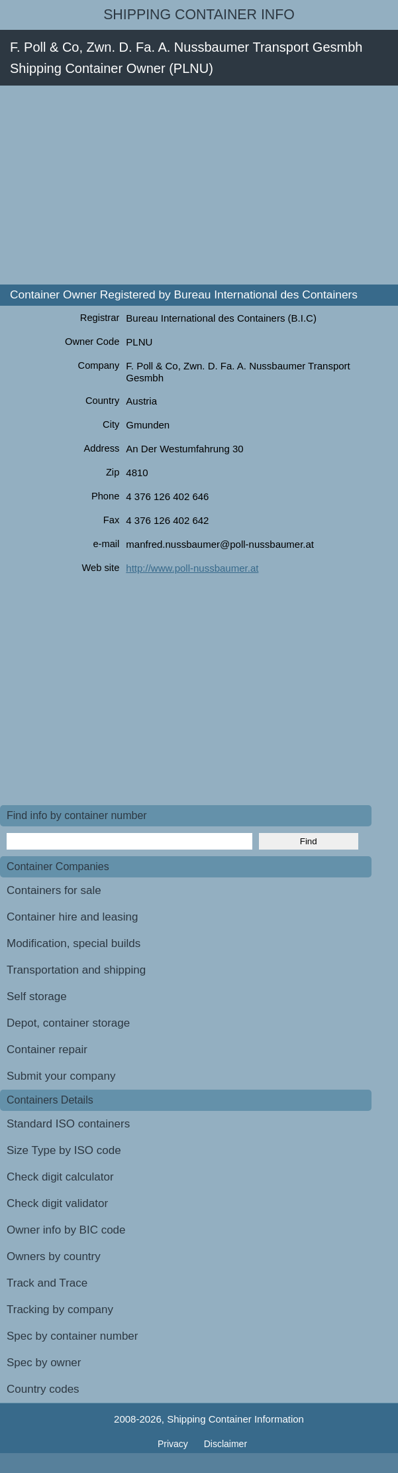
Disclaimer (225, 1444)
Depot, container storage (68, 1023)
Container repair (47, 1049)
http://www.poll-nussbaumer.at (192, 568)
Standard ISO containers (68, 1124)
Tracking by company (60, 1309)
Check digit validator (57, 1203)
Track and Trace (47, 1283)
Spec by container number (72, 1336)
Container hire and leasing (72, 917)
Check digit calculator (60, 1177)
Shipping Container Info (199, 15)
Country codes (43, 1389)
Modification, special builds (73, 943)
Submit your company (61, 1076)
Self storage (37, 996)
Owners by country (54, 1256)
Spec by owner (44, 1362)
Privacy (174, 1444)
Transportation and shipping (76, 970)
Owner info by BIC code (66, 1230)
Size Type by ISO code (64, 1150)
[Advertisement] (199, 185)
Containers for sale (54, 890)
